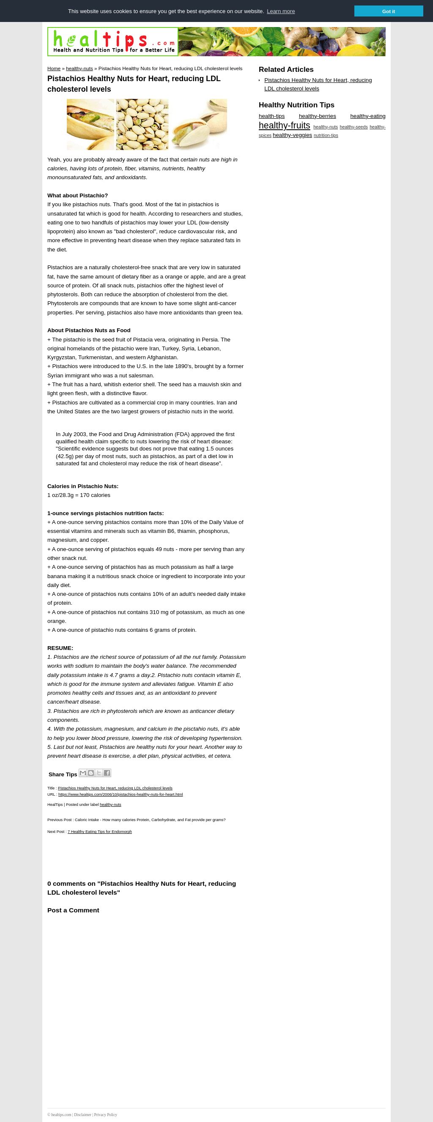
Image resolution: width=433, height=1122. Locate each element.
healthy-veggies (292, 135)
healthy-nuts (110, 805)
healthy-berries (317, 116)
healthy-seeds (354, 126)
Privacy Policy (105, 1115)
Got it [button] (388, 11)
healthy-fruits (284, 125)
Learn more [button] (281, 11)
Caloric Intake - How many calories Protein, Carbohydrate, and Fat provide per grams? (150, 820)
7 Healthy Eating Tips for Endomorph (100, 832)
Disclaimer (82, 1115)
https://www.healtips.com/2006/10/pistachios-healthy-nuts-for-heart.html (120, 794)
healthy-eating (368, 116)
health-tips (272, 116)
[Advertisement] (146, 856)
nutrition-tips (326, 135)
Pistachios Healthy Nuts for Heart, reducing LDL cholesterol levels (115, 788)
